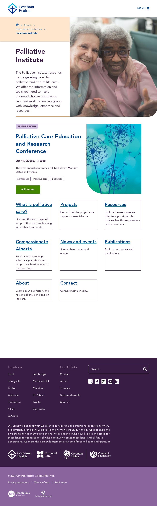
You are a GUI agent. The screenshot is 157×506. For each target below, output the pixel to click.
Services (65, 388)
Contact (65, 374)
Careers (64, 402)
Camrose (13, 395)
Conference (23, 178)
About (64, 381)
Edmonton (14, 402)
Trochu (37, 402)
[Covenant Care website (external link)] (47, 454)
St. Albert (38, 395)
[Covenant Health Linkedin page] (117, 381)
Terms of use (41, 482)
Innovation (57, 178)
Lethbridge (39, 374)
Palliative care (40, 178)
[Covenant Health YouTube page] (110, 381)
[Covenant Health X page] (103, 381)
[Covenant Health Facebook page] (97, 381)
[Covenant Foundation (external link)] (99, 454)
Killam (11, 409)
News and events (70, 395)
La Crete (13, 416)
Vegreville (39, 409)
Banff (11, 374)
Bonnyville (14, 381)
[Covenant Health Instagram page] (90, 381)
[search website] (145, 369)
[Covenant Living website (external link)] (73, 454)
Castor (12, 388)
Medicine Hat (41, 381)
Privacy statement (18, 482)
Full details (28, 189)
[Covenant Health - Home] (21, 454)
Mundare (38, 388)
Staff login (61, 482)
